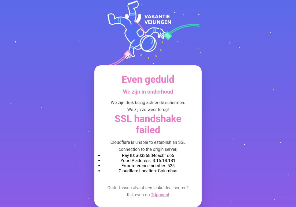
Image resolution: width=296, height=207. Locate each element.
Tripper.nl (160, 194)
